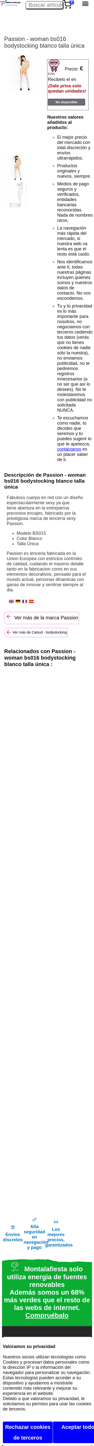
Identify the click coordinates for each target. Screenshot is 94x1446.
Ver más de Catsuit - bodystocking (36, 632)
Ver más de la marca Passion (42, 616)
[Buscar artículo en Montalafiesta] (44, 5)
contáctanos (69, 449)
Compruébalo (46, 1315)
